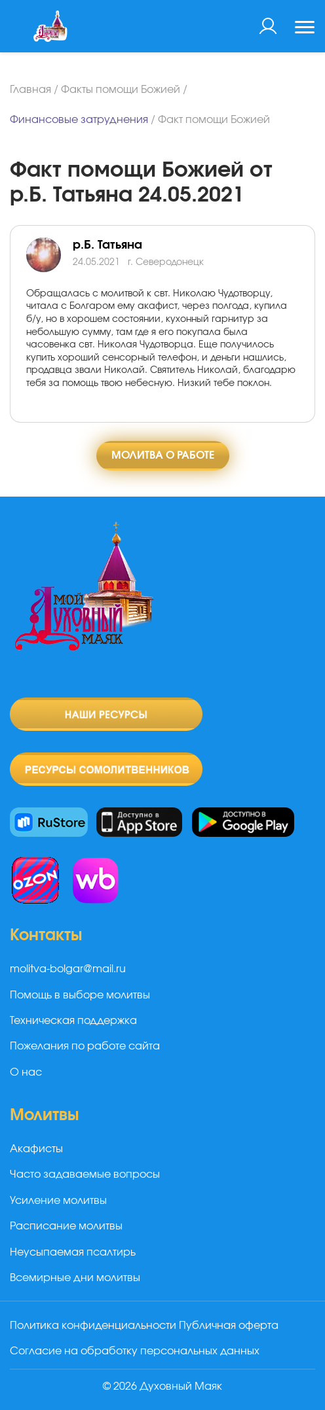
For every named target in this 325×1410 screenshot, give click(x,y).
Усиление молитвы (58, 1200)
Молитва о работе (162, 455)
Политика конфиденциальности (93, 1325)
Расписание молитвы (66, 1226)
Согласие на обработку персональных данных (134, 1351)
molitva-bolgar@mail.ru (68, 969)
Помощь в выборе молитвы (80, 995)
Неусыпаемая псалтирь (73, 1252)
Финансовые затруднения (79, 120)
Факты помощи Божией (120, 89)
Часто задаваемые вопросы (85, 1174)
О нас (26, 1072)
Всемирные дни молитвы (75, 1278)
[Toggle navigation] (304, 28)
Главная (30, 89)
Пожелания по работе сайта (85, 1046)
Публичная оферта (228, 1325)
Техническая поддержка (73, 1020)
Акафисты (36, 1149)
